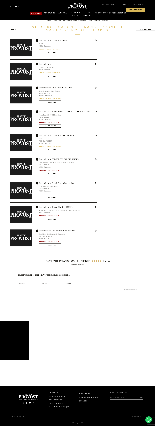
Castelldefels (21, 283)
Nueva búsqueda (145, 29)
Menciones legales (19, 416)
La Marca (62, 13)
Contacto (83, 401)
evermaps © (133, 289)
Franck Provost (45, 64)
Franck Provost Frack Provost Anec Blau (55, 88)
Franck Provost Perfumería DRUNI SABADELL (58, 231)
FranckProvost (104, 13)
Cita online (35, 13)
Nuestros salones (109, 4)
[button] (148, 419)
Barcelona (45, 283)
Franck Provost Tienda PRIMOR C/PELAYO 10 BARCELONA (64, 111)
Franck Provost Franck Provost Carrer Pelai (56, 135)
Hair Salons (49, 13)
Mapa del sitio (137, 416)
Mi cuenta (127, 4)
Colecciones (119, 13)
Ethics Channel (57, 403)
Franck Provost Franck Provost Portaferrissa (56, 183)
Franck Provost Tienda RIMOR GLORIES (56, 207)
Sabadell (68, 283)
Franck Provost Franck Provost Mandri (54, 40)
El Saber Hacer (75, 14)
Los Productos (88, 14)
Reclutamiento (136, 10)
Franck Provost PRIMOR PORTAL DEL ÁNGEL (59, 159)
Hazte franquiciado (88, 397)
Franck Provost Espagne (77, 6)
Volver (13, 29)
